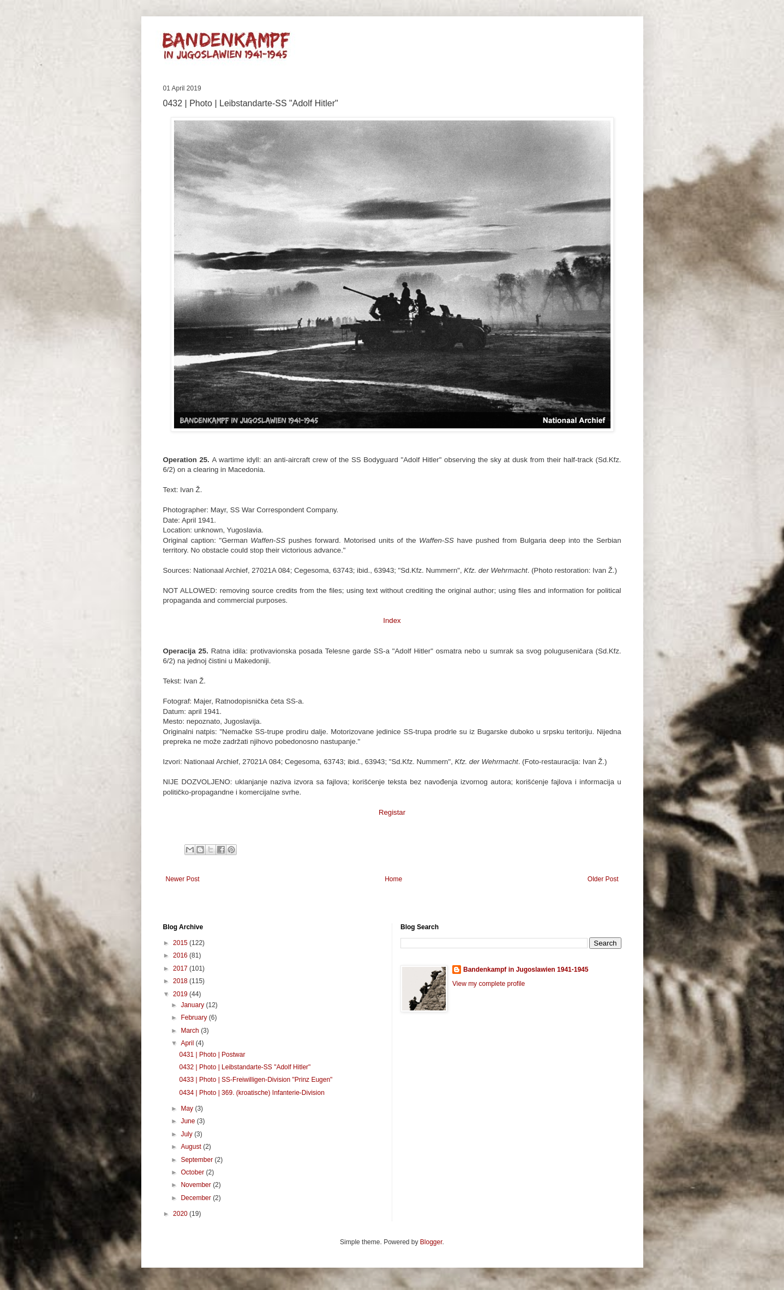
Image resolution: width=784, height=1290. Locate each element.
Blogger (431, 1242)
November (197, 1185)
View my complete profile (488, 984)
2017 (181, 968)
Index (391, 620)
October (193, 1172)
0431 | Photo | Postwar (212, 1054)
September (197, 1160)
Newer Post (183, 879)
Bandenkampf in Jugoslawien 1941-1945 (525, 969)
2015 (181, 943)
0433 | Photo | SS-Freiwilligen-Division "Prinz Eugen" (255, 1079)
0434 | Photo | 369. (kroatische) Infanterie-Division (251, 1093)
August (192, 1146)
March (191, 1030)
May (188, 1108)
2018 (181, 981)
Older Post (603, 879)
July (187, 1134)
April (188, 1043)
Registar (392, 812)
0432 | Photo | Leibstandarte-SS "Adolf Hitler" (244, 1067)
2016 (181, 955)
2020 (181, 1214)
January (193, 1005)
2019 (181, 994)
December (197, 1198)
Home (393, 879)
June (188, 1121)
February (194, 1017)
